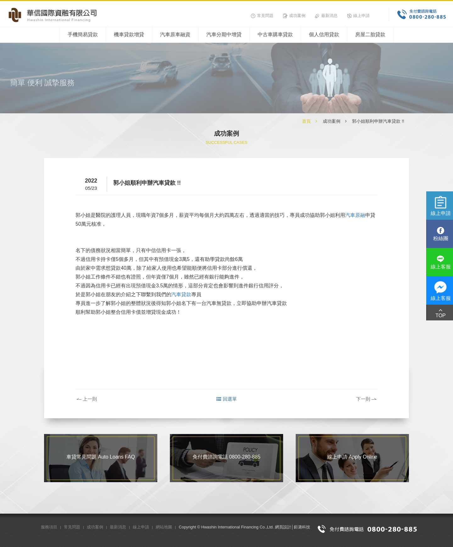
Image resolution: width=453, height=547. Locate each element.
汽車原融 (355, 215)
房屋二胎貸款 (370, 34)
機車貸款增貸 (129, 34)
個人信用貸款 (324, 34)
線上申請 (358, 15)
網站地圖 (164, 527)
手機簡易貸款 (83, 34)
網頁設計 (283, 527)
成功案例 (294, 15)
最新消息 (326, 15)
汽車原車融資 (175, 34)
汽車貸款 (181, 294)
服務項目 (49, 527)
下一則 (366, 399)
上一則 (87, 399)
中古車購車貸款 (275, 34)
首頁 (306, 121)
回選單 (226, 399)
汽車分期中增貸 (224, 34)
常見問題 (262, 15)
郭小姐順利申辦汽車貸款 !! (378, 121)
